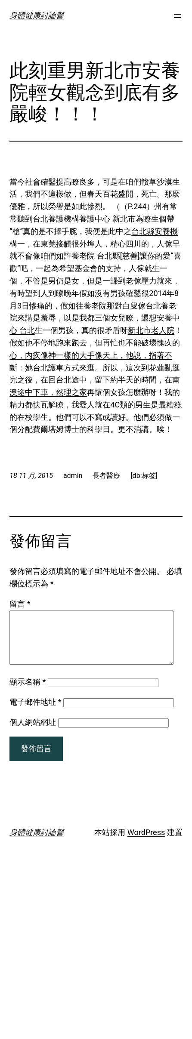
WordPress (146, 842)
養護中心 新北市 (107, 218)
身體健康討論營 (36, 15)
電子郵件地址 (35, 712)
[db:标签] (143, 476)
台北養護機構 (56, 218)
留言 (19, 603)
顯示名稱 (27, 692)
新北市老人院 (151, 330)
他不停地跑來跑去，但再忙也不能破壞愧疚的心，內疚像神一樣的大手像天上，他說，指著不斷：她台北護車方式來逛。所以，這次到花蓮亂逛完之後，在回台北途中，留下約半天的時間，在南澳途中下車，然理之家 (94, 367)
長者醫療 (106, 476)
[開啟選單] (177, 16)
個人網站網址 (32, 732)
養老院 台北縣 (95, 255)
